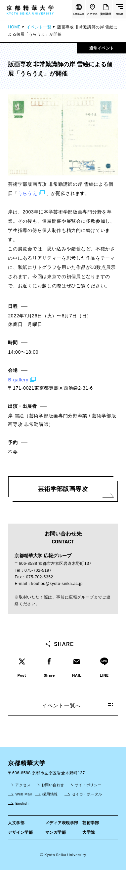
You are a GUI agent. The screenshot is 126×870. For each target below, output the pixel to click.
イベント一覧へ (77, 705)
